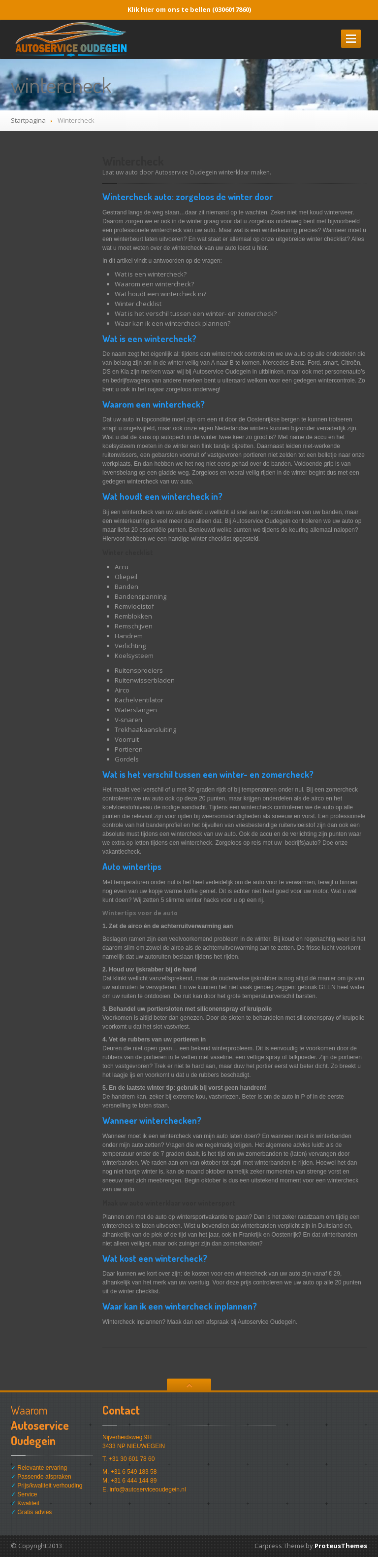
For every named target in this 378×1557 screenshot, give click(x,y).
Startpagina (28, 120)
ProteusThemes (341, 1545)
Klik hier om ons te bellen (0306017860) (189, 9)
